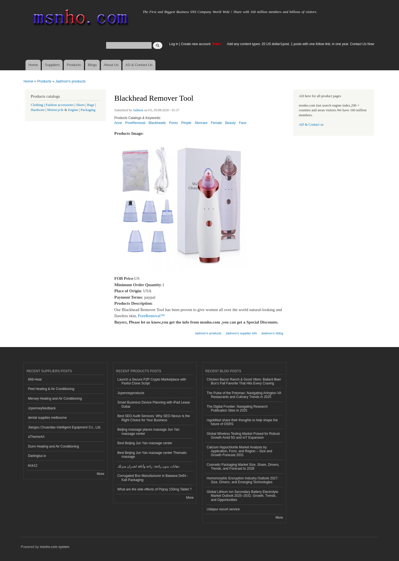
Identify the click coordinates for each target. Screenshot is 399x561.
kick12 (32, 465)
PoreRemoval (135, 123)
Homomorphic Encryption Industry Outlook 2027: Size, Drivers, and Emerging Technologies (242, 480)
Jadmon (138, 110)
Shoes (80, 105)
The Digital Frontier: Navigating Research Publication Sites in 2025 (237, 408)
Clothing (37, 105)
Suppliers (52, 65)
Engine (73, 110)
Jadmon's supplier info (241, 333)
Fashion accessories (60, 105)
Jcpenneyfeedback (42, 408)
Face (242, 123)
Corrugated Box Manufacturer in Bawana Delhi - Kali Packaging (152, 478)
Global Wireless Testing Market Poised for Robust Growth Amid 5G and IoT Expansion (243, 436)
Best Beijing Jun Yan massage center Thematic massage (152, 455)
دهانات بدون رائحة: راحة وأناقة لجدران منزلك (148, 466)
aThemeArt (36, 437)
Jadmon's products (70, 81)
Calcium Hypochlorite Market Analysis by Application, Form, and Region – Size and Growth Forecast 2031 (239, 451)
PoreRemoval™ (151, 316)
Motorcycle (55, 110)
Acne (118, 123)
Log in (173, 44)
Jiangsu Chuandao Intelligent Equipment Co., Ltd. (64, 427)
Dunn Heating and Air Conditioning (53, 446)
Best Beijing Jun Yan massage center (144, 443)
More (100, 474)
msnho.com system (54, 547)
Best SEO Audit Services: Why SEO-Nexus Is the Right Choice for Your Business (153, 418)
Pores (173, 123)
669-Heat (35, 379)
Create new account (196, 44)
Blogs (92, 65)
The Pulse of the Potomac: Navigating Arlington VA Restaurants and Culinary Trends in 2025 (244, 395)
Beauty (230, 123)
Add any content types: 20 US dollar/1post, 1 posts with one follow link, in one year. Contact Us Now (300, 44)
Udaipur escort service (223, 509)
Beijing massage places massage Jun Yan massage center (148, 431)
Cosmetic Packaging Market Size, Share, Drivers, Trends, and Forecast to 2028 (243, 466)
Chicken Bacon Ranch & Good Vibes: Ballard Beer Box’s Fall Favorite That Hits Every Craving (244, 381)
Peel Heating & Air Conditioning (51, 389)
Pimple (186, 123)
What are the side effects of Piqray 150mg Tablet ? (154, 489)
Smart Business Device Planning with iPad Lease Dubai (153, 404)
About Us (111, 65)
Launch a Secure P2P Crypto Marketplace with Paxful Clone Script (151, 381)
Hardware (38, 110)
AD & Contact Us (139, 65)
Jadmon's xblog (272, 333)
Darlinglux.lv (37, 456)
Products (74, 65)
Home (33, 65)
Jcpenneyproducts (130, 393)
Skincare (201, 123)
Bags (90, 105)
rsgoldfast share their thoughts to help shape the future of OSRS (242, 422)
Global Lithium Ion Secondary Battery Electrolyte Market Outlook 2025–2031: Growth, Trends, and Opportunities (242, 496)
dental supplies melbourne (47, 418)
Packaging (88, 110)
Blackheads (157, 123)
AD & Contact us (311, 124)
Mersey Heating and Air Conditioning (55, 398)
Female (216, 123)
